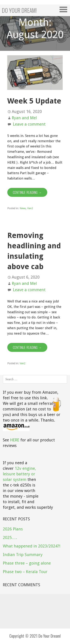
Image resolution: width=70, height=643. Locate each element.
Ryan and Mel (24, 118)
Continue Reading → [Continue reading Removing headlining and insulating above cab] (27, 347)
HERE (14, 440)
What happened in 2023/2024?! (31, 546)
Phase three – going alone (27, 563)
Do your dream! (19, 10)
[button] (64, 9)
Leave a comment (29, 124)
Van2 (30, 208)
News (23, 208)
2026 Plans (13, 529)
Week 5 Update (34, 101)
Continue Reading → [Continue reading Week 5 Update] (27, 192)
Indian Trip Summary (23, 554)
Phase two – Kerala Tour (25, 571)
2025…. (10, 537)
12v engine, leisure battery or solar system (19, 474)
